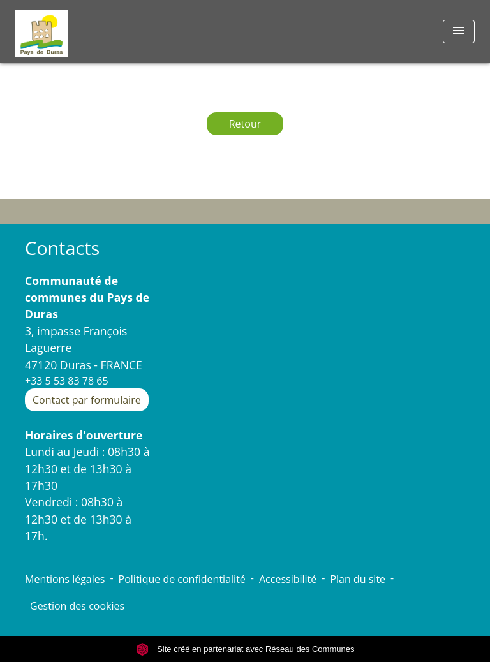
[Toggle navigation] (459, 31)
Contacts (62, 248)
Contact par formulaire (87, 400)
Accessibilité (287, 579)
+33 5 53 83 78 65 (66, 381)
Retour (245, 124)
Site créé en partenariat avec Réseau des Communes (245, 649)
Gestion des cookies (77, 606)
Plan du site (357, 579)
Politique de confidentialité (182, 579)
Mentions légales (65, 579)
